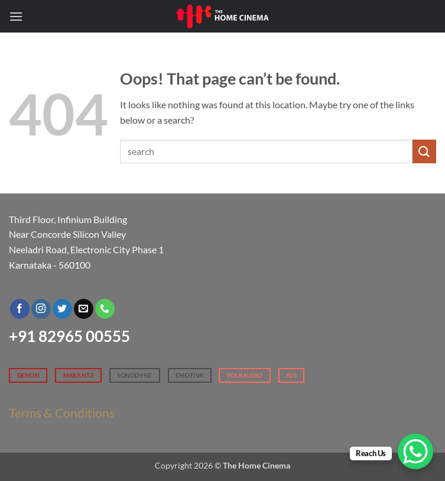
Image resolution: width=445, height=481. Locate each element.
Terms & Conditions (62, 412)
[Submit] (424, 151)
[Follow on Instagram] (41, 309)
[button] (16, 16)
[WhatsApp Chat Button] (415, 451)
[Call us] (105, 309)
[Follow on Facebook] (20, 309)
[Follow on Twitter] (62, 309)
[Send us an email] (83, 309)
